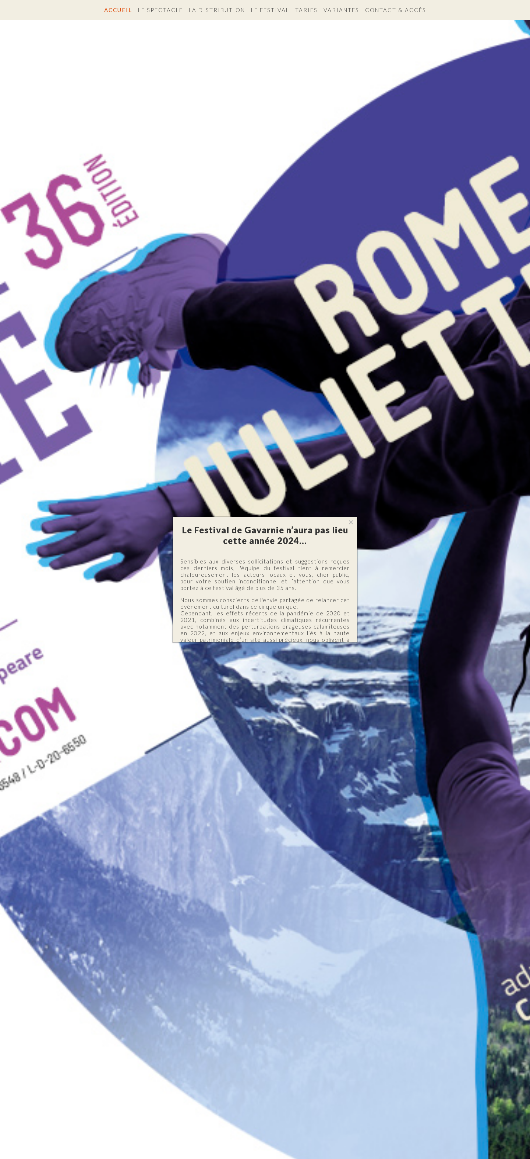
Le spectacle (160, 10)
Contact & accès (395, 10)
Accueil (118, 10)
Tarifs (306, 10)
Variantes (341, 10)
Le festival (270, 10)
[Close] (351, 522)
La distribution (217, 10)
